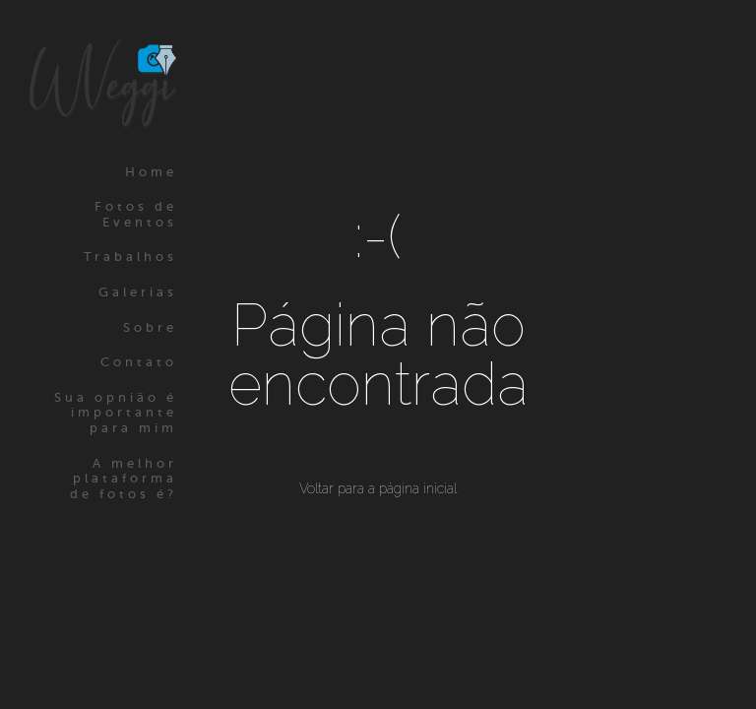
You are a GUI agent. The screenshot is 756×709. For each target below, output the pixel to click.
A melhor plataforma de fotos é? (123, 478)
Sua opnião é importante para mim (115, 412)
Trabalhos (130, 256)
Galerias (137, 292)
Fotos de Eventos (135, 214)
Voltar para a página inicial (378, 488)
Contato (138, 361)
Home (151, 171)
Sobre (150, 327)
